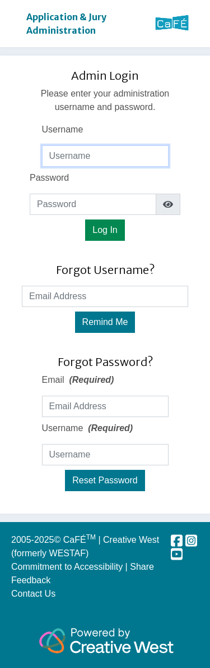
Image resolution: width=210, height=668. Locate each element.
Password (49, 177)
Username (62, 129)
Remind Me (105, 322)
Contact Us (33, 593)
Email (78, 380)
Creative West (131, 540)
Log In (104, 230)
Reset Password (105, 480)
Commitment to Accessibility (68, 566)
